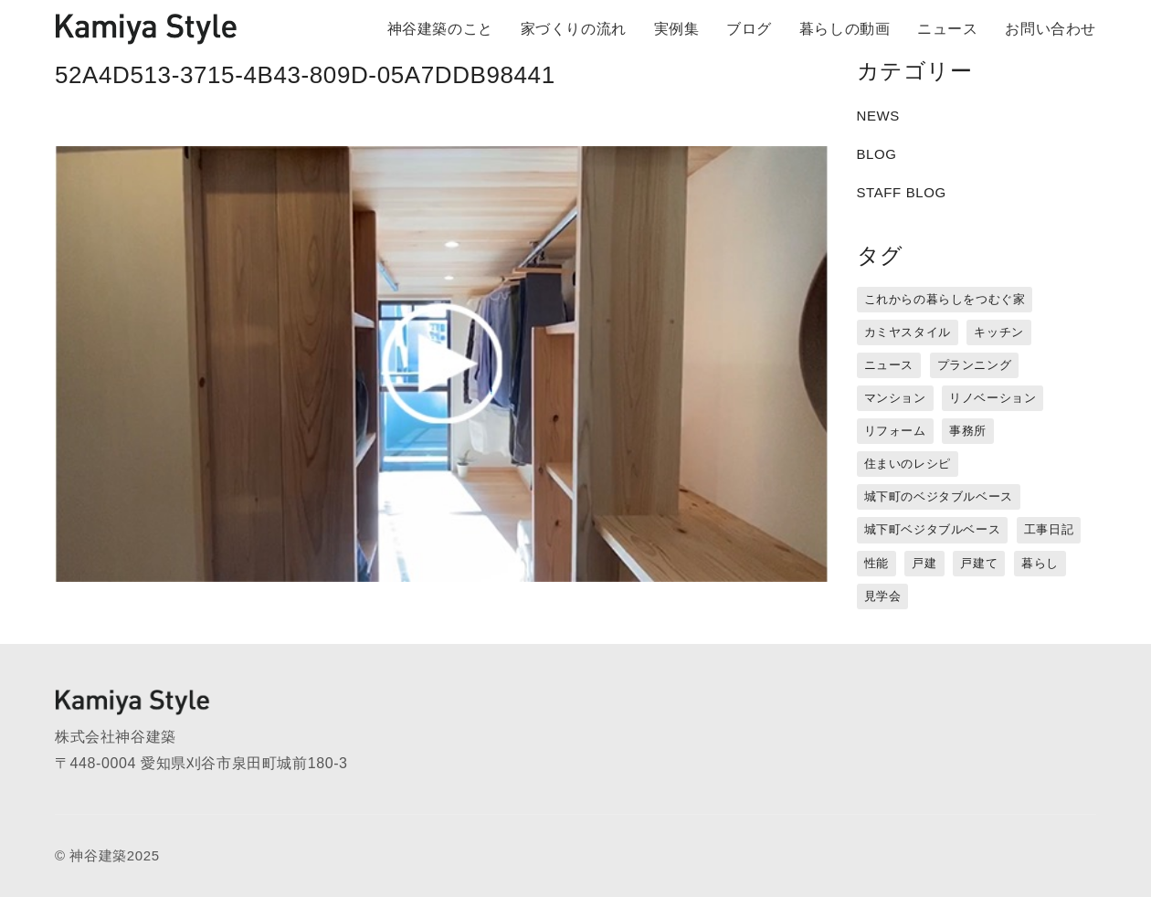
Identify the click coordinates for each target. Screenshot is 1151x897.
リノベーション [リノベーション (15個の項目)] (992, 398)
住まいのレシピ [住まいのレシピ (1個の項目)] (907, 463)
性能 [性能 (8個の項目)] (876, 563)
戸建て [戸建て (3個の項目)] (979, 563)
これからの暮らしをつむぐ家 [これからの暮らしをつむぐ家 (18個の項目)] (945, 299)
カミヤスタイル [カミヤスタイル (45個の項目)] (907, 332)
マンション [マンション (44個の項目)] (895, 398)
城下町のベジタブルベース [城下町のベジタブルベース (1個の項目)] (938, 496)
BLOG (877, 154)
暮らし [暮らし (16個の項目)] (1040, 563)
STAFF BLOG (901, 192)
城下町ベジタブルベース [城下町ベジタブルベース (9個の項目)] (932, 529)
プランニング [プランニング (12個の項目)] (974, 365)
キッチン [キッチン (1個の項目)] (998, 332)
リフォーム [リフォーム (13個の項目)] (895, 431)
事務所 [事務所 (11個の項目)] (968, 431)
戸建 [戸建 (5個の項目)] (924, 563)
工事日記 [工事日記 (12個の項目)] (1048, 529)
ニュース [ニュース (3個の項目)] (888, 365)
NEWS (878, 115)
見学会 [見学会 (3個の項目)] (883, 596)
